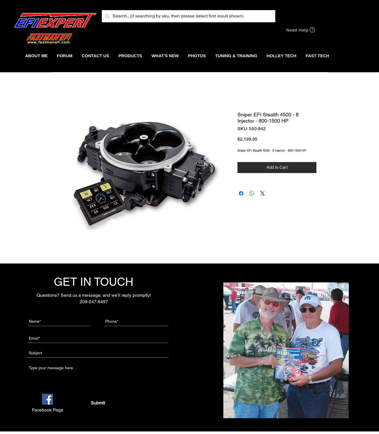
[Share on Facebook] (241, 193)
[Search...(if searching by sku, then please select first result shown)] (188, 16)
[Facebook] (47, 399)
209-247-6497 (94, 301)
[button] (130, 56)
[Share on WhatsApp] (251, 193)
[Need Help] (301, 30)
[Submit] (97, 403)
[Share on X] (262, 193)
